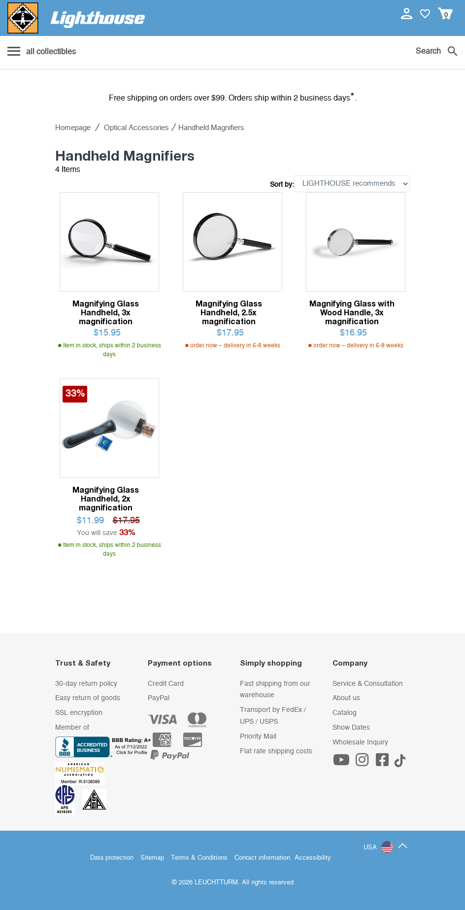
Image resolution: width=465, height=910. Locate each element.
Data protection (111, 858)
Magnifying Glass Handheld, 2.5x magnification (229, 312)
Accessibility (313, 858)
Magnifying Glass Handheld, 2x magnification (105, 498)
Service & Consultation (367, 683)
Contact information (262, 858)
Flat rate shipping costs (276, 751)
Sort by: (282, 184)
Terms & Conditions (199, 858)
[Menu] (41, 52)
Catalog (344, 712)
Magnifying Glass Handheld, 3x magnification (105, 312)
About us (346, 698)
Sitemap (152, 858)
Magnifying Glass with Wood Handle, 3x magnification (352, 312)
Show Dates (351, 727)
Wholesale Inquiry (360, 742)
